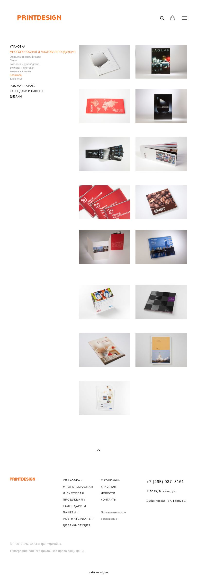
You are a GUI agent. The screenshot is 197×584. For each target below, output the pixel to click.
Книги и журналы (20, 71)
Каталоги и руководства (24, 64)
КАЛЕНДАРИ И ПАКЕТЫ (26, 91)
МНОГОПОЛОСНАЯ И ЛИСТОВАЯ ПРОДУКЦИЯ (42, 52)
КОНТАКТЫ (108, 499)
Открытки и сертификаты (25, 56)
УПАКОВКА (17, 46)
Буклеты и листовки (22, 67)
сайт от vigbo (98, 572)
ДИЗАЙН (16, 96)
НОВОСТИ (108, 493)
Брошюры (16, 75)
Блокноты (16, 78)
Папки (13, 60)
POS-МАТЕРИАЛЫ (22, 86)
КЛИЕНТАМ (108, 486)
